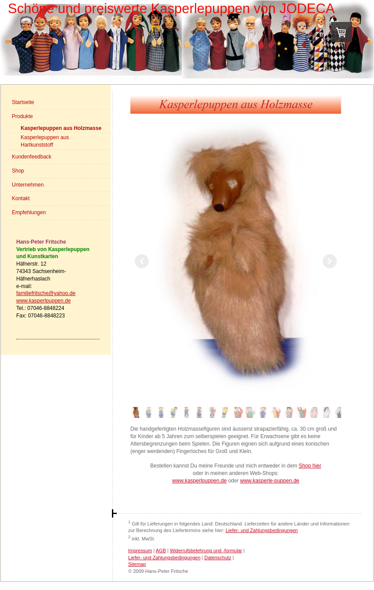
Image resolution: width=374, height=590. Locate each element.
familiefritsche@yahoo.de (46, 293)
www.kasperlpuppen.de (43, 301)
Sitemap (137, 564)
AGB (161, 550)
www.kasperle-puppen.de (269, 481)
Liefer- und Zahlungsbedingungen (262, 530)
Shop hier (309, 466)
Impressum (140, 550)
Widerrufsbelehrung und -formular (206, 550)
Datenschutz (218, 557)
